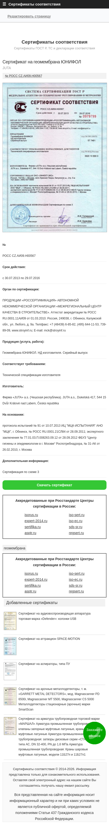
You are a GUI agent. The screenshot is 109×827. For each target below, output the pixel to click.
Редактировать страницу (29, 16)
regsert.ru (76, 533)
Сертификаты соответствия (55, 42)
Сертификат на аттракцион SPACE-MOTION (49, 639)
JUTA (6, 68)
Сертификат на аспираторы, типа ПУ (44, 664)
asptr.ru (30, 533)
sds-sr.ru (75, 527)
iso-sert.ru (76, 515)
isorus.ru (31, 515)
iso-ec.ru (75, 521)
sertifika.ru (32, 527)
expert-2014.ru (35, 521)
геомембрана (14, 548)
